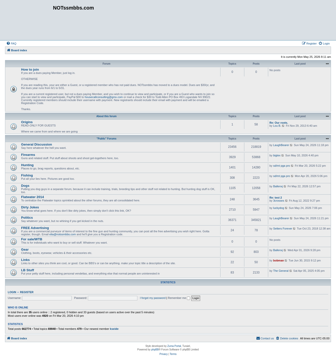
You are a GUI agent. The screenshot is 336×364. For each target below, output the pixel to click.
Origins (27, 122)
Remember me (179, 297)
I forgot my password (152, 297)
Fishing (27, 175)
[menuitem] (11, 43)
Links (25, 260)
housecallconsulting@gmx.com (104, 97)
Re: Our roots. (278, 122)
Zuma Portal (174, 346)
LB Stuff (27, 270)
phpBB (155, 349)
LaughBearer (281, 145)
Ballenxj (278, 186)
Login (12, 292)
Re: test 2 (275, 197)
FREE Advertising (35, 228)
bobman (278, 260)
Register (27, 292)
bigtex (277, 155)
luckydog (278, 207)
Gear (25, 249)
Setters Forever (282, 228)
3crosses (278, 200)
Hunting (27, 165)
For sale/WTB (31, 239)
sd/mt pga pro (281, 165)
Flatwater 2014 (32, 197)
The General (281, 270)
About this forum (106, 116)
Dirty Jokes (30, 207)
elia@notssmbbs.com (62, 234)
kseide (114, 328)
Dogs (25, 186)
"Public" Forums (107, 138)
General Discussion (36, 144)
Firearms (28, 155)
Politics (27, 217)
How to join (30, 69)
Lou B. (277, 125)
